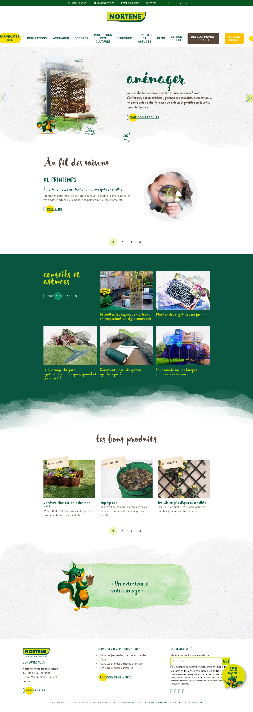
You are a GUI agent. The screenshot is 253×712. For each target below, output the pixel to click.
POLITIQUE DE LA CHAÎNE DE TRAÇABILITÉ (162, 702)
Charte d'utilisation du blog (117, 702)
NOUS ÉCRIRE (35, 690)
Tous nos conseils (62, 296)
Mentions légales (84, 702)
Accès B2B (151, 3)
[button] (248, 98)
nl (181, 3)
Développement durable (203, 38)
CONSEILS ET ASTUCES (144, 38)
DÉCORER (81, 38)
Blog (161, 38)
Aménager (61, 38)
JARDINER (125, 38)
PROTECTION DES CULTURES (103, 38)
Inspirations (37, 38)
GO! (226, 661)
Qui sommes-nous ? (77, 3)
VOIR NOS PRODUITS (144, 117)
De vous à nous (60, 702)
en (186, 3)
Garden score (234, 38)
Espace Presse (176, 38)
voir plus (54, 209)
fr (176, 3)
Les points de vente (104, 3)
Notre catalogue (130, 3)
